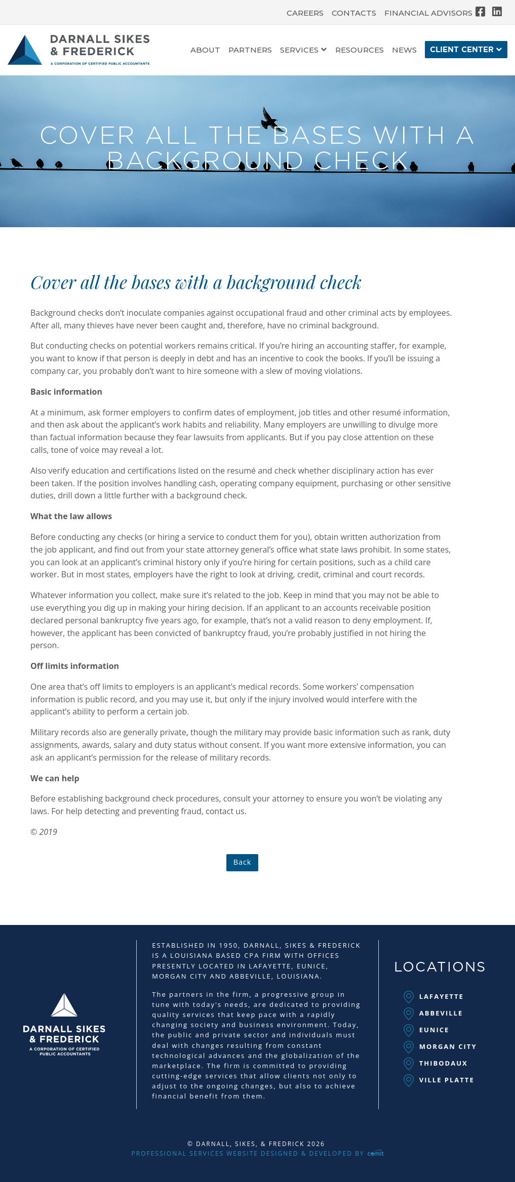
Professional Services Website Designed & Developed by (258, 1153)
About (205, 50)
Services (299, 50)
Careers (305, 13)
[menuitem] (305, 10)
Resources (359, 50)
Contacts (354, 13)
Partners (250, 50)
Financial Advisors (428, 13)
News (404, 50)
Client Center (462, 50)
